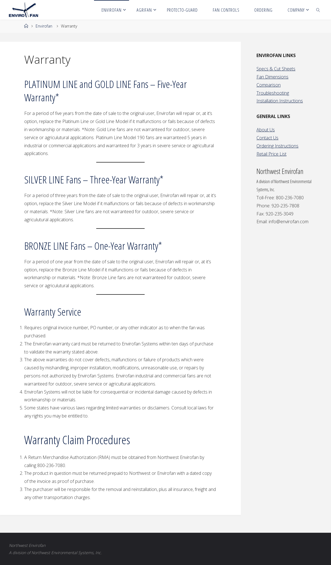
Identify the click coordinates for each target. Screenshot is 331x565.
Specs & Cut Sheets (275, 69)
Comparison (268, 85)
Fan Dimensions (272, 77)
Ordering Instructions (277, 146)
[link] (318, 9)
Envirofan (44, 26)
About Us (265, 130)
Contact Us (267, 138)
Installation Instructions (279, 101)
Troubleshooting (272, 93)
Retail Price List (271, 154)
